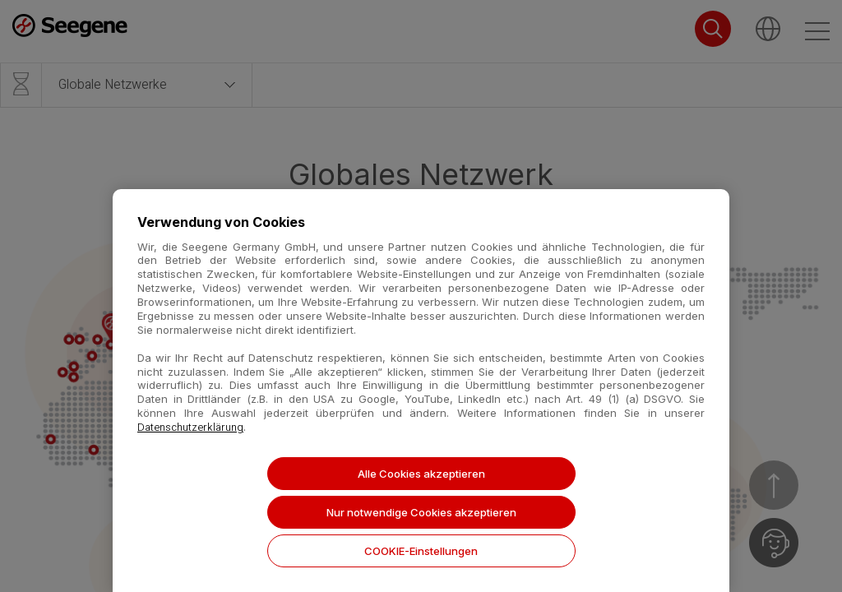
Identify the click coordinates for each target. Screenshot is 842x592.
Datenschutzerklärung (190, 427)
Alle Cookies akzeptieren (421, 473)
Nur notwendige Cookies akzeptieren (421, 512)
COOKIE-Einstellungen (421, 550)
